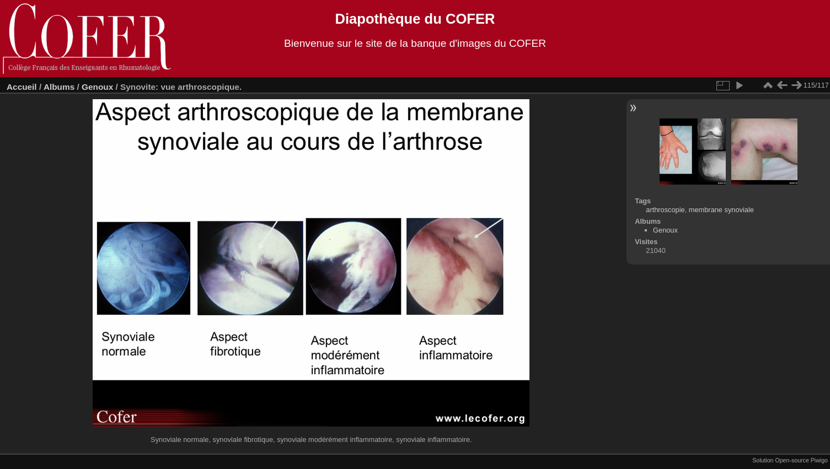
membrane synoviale (721, 210)
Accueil (22, 86)
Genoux (97, 86)
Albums (59, 86)
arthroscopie (665, 210)
